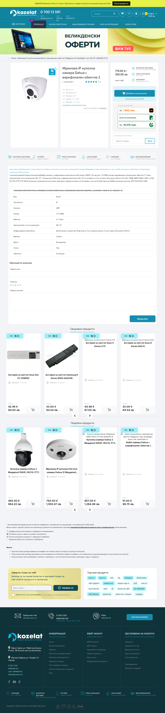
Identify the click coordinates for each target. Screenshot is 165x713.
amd (105, 589)
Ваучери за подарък (133, 668)
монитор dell (123, 589)
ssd (135, 583)
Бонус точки (92, 657)
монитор (107, 594)
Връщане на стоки (132, 650)
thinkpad (128, 578)
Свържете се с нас (132, 646)
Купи (150, 141)
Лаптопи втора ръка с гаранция (61, 669)
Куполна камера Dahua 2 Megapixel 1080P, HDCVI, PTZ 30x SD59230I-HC (99, 464)
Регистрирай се (121, 3)
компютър (108, 583)
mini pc (144, 583)
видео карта (123, 583)
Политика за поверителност (60, 653)
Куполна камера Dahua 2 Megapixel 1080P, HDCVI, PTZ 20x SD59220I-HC (23, 464)
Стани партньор (131, 657)
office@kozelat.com (46, 18)
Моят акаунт (92, 646)
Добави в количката (134, 93)
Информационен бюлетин (97, 661)
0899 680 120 (70, 18)
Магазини (129, 642)
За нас (51, 642)
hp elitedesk (139, 589)
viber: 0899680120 (15, 671)
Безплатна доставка (57, 646)
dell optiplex (94, 583)
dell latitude (93, 594)
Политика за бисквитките (59, 657)
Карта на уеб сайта (132, 653)
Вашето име (15, 269)
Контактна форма (139, 617)
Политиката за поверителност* (56, 595)
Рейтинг (14, 282)
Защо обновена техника (83, 24)
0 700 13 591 (50, 12)
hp (119, 578)
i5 (112, 589)
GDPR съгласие (93, 642)
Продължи (142, 318)
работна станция (123, 594)
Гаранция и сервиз (56, 661)
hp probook (94, 589)
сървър (139, 594)
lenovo (92, 578)
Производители (131, 664)
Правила (52, 650)
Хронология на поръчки (96, 650)
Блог (51, 673)
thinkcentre (141, 578)
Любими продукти (94, 653)
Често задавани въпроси (58, 665)
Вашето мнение (17, 290)
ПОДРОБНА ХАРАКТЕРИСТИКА (74, 105)
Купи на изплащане (109, 24)
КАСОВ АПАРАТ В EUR (58, 24)
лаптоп (102, 578)
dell (111, 578)
